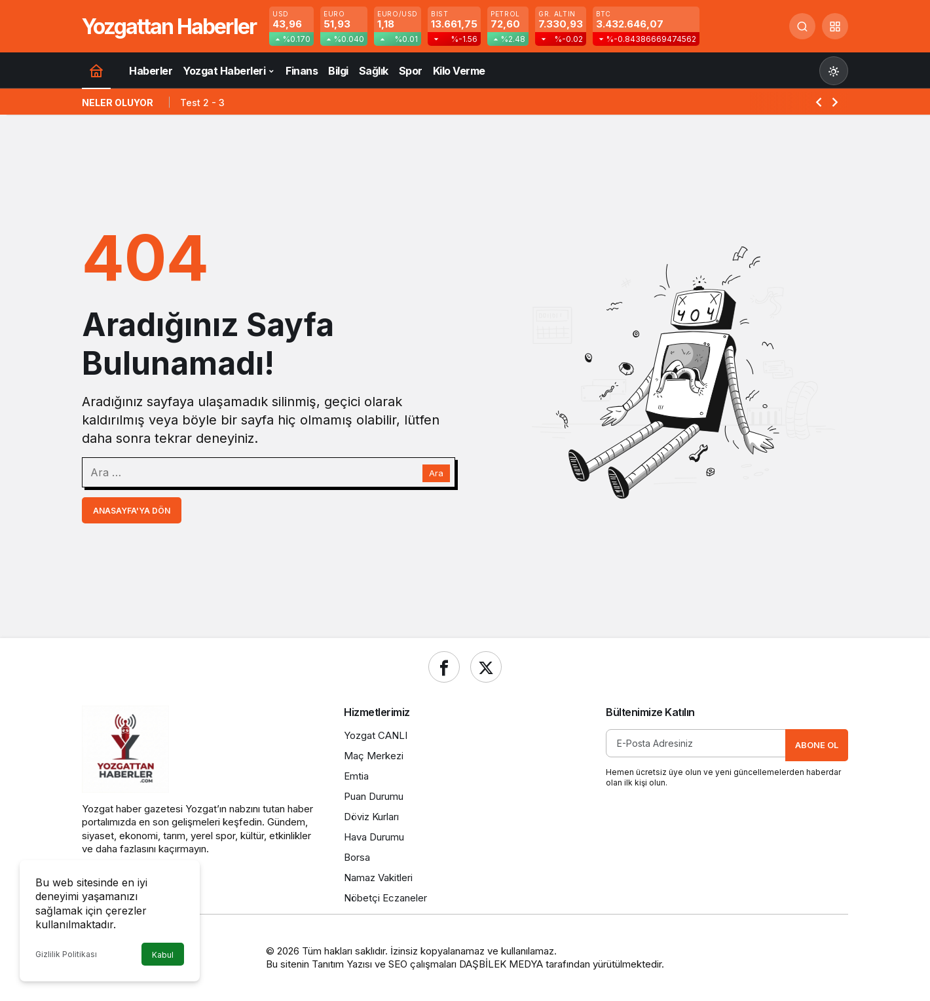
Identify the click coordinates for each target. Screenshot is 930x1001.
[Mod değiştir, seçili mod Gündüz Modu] (833, 70)
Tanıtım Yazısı (342, 964)
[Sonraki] (835, 101)
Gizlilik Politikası (66, 954)
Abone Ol (816, 745)
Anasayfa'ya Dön (131, 511)
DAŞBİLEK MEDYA (501, 964)
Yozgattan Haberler (169, 26)
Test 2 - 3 (202, 102)
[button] (835, 26)
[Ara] (802, 26)
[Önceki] (819, 101)
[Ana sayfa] (96, 70)
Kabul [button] (163, 955)
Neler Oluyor (117, 102)
